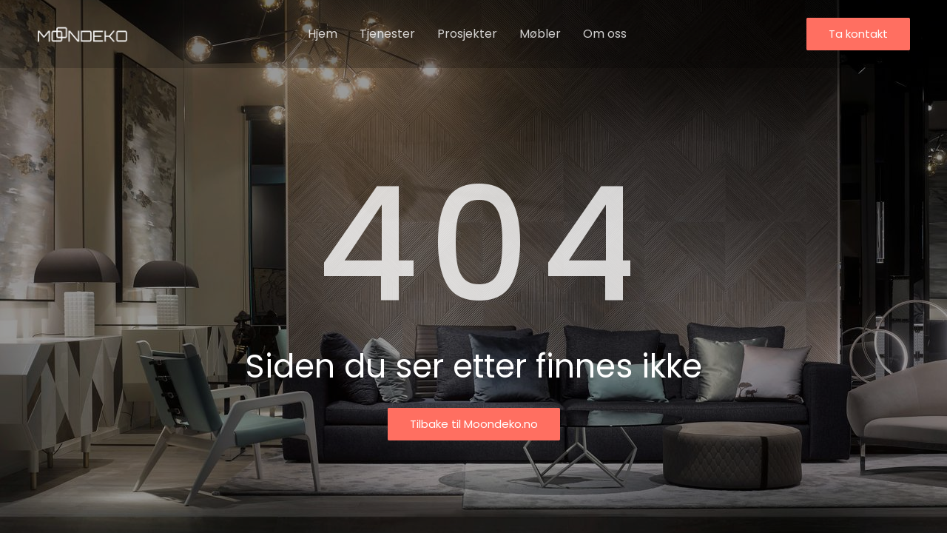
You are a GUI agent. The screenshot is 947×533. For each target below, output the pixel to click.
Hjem (322, 33)
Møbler (540, 33)
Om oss (605, 33)
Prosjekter (467, 33)
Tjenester (387, 33)
